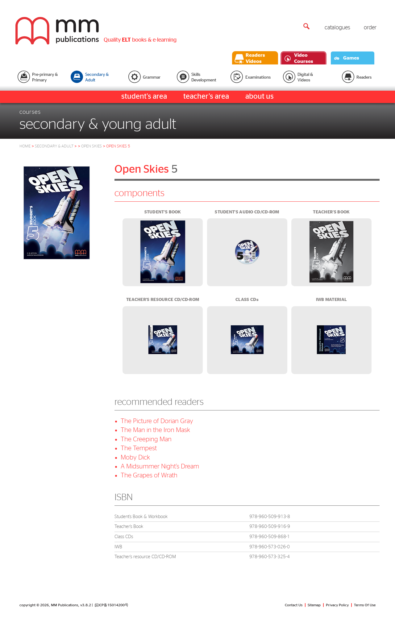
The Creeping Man (146, 439)
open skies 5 (118, 146)
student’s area (144, 96)
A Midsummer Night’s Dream (160, 466)
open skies (91, 146)
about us (259, 96)
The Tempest (139, 448)
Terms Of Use (365, 605)
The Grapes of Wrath (149, 475)
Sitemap (314, 605)
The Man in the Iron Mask (155, 430)
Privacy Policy (337, 605)
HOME (25, 146)
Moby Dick (135, 457)
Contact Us (293, 605)
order (370, 28)
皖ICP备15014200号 (111, 605)
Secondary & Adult (56, 146)
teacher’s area (206, 96)
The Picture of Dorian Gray (157, 421)
